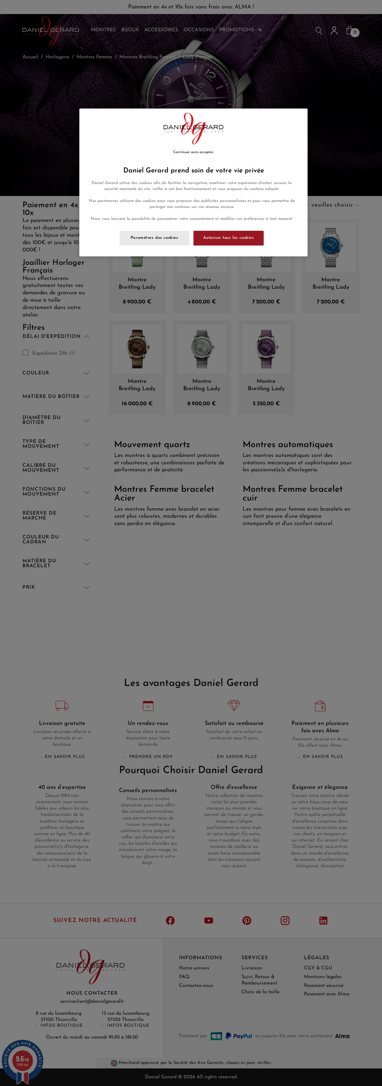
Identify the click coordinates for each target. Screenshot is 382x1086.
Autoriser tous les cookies (228, 238)
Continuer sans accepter (193, 152)
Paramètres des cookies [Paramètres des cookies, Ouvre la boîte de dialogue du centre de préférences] (154, 238)
